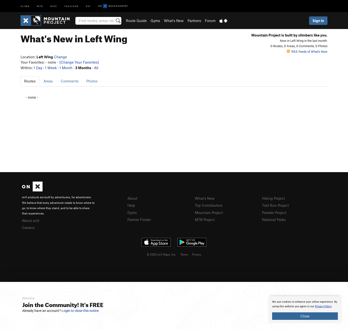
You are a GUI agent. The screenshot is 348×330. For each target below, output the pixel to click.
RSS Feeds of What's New (307, 51)
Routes (30, 81)
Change (60, 57)
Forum (210, 20)
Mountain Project (209, 212)
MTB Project (205, 219)
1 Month (65, 68)
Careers (28, 227)
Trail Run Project (275, 205)
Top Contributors (208, 205)
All (96, 68)
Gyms (155, 20)
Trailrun (71, 5)
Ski (88, 5)
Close (305, 316)
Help (131, 205)
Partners (194, 20)
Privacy (196, 254)
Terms (184, 254)
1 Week (51, 68)
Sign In (318, 20)
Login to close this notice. (81, 311)
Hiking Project (273, 198)
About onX (30, 220)
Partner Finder (139, 219)
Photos (91, 81)
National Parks (274, 219)
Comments (70, 81)
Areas (48, 81)
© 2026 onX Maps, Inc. (161, 254)
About (132, 198)
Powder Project (274, 212)
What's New (174, 20)
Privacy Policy (323, 306)
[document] (305, 310)
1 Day (38, 68)
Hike (53, 5)
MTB (40, 5)
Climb (25, 5)
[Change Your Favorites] (79, 62)
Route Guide (136, 20)
